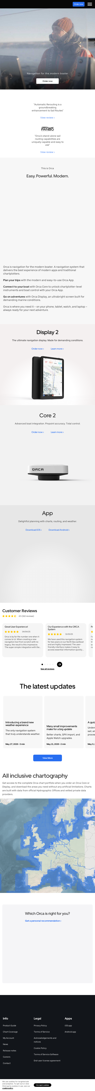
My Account (8, 1038)
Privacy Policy (40, 1025)
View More (48, 758)
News (5, 1044)
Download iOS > (34, 529)
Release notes (9, 1050)
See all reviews (47, 669)
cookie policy (7, 1088)
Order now (78, 4)
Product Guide (9, 1025)
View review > (47, 117)
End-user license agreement (47, 1060)
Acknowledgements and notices (45, 1040)
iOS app (68, 1025)
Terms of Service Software (46, 1054)
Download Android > (59, 529)
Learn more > (57, 348)
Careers (6, 1057)
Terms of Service (42, 1032)
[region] (47, 846)
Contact (6, 1063)
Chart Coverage (10, 1032)
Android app (70, 1032)
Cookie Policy (40, 1048)
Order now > (37, 348)
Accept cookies (42, 1085)
